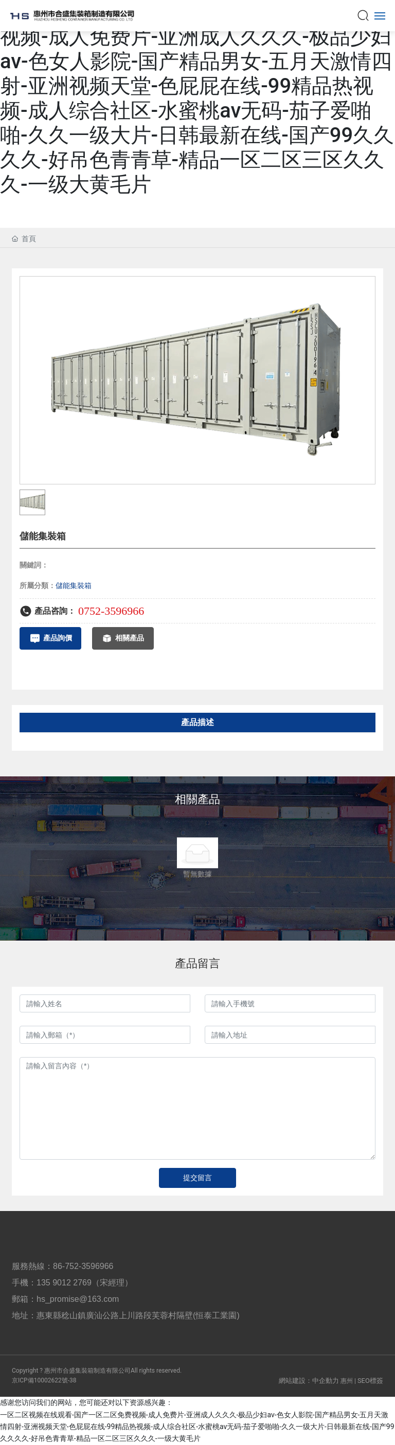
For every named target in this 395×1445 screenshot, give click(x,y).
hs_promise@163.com (78, 1299)
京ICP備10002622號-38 (44, 1380)
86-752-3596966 (83, 1266)
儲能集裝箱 (74, 585)
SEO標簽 (370, 1380)
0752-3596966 (111, 610)
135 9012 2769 (64, 1282)
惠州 (346, 1380)
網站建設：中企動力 (309, 1380)
